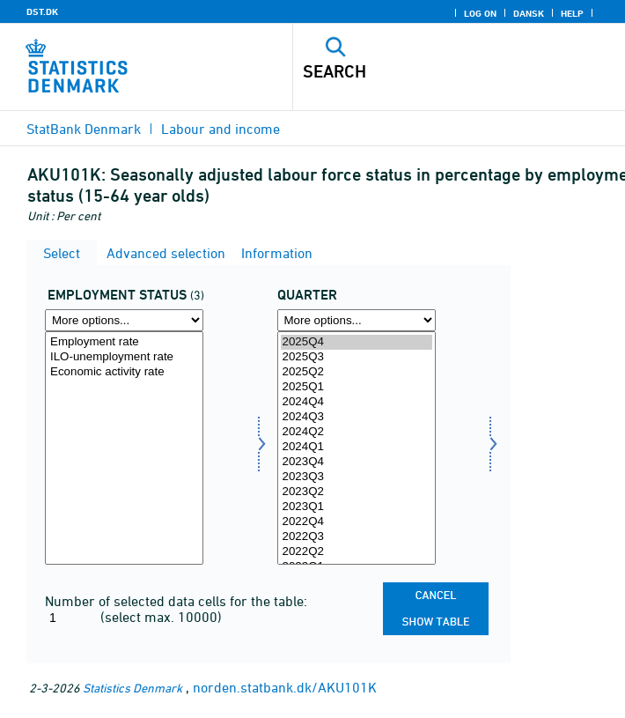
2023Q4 (356, 462)
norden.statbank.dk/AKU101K (285, 687)
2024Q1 (356, 447)
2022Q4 (356, 521)
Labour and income (220, 129)
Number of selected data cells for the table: (176, 601)
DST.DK (42, 11)
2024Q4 (356, 402)
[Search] (427, 71)
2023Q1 (356, 507)
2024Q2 (356, 432)
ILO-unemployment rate (124, 357)
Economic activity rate (124, 372)
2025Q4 (356, 342)
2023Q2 (356, 492)
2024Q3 (356, 417)
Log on (480, 13)
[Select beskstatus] (124, 448)
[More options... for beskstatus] (124, 320)
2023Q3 (356, 477)
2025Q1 (356, 387)
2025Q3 (356, 357)
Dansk (528, 13)
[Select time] (356, 448)
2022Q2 (356, 551)
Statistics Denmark (132, 687)
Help (572, 13)
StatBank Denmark (83, 129)
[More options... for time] (356, 320)
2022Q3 (356, 536)
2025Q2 (356, 372)
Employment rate (124, 342)
